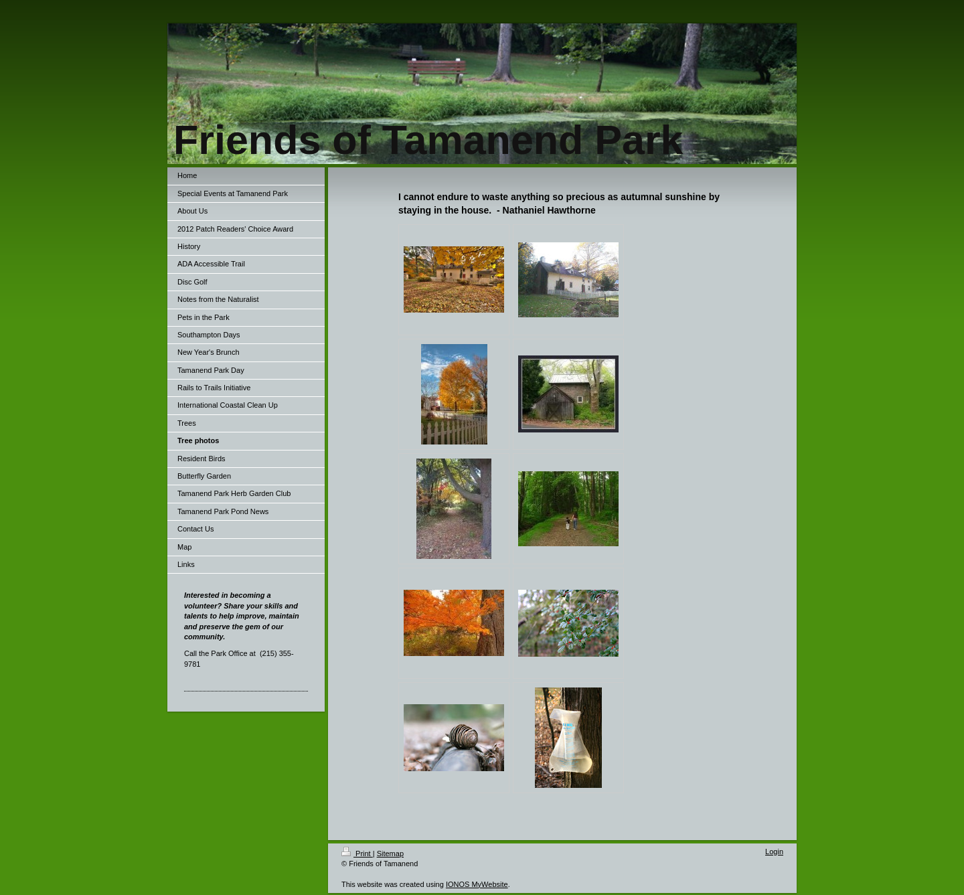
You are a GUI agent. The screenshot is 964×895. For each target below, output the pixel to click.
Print (357, 853)
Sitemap (390, 853)
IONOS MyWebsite (477, 884)
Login (774, 851)
